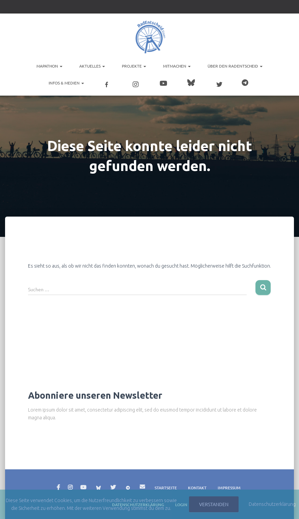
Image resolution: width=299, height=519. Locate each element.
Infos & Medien (66, 82)
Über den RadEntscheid (235, 66)
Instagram (70, 487)
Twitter (113, 487)
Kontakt (197, 488)
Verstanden (213, 504)
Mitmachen (177, 66)
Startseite (166, 488)
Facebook (58, 487)
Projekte (134, 66)
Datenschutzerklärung (272, 504)
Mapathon (49, 66)
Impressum (229, 488)
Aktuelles (92, 66)
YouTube (83, 487)
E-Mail (142, 486)
